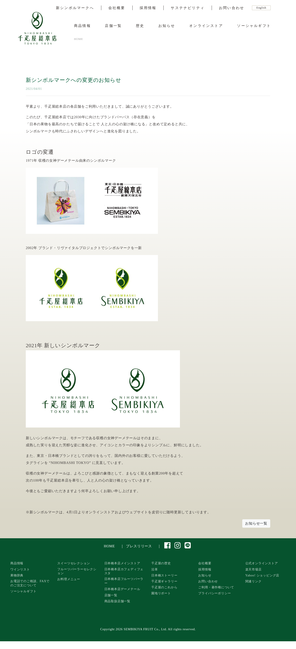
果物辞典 (16, 575)
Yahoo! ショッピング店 (262, 575)
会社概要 (116, 8)
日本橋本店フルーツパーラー (124, 581)
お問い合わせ (231, 8)
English (261, 7)
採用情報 (148, 8)
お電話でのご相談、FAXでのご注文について (30, 583)
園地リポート (161, 593)
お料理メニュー (68, 579)
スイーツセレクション (73, 563)
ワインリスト (20, 569)
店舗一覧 (113, 26)
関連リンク (253, 581)
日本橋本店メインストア (122, 563)
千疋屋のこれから (164, 587)
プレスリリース (139, 546)
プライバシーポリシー (214, 593)
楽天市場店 (253, 569)
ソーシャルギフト (254, 26)
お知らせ (166, 26)
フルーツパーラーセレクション (76, 571)
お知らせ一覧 (256, 523)
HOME (109, 546)
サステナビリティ (188, 8)
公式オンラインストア (261, 563)
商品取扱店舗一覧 (117, 601)
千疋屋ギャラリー (164, 581)
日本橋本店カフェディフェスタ (124, 571)
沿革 (154, 569)
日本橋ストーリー (164, 575)
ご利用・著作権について (216, 587)
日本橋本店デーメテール (122, 589)
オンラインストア (206, 26)
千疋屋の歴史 (161, 563)
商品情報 (82, 26)
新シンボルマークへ (75, 8)
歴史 (140, 26)
